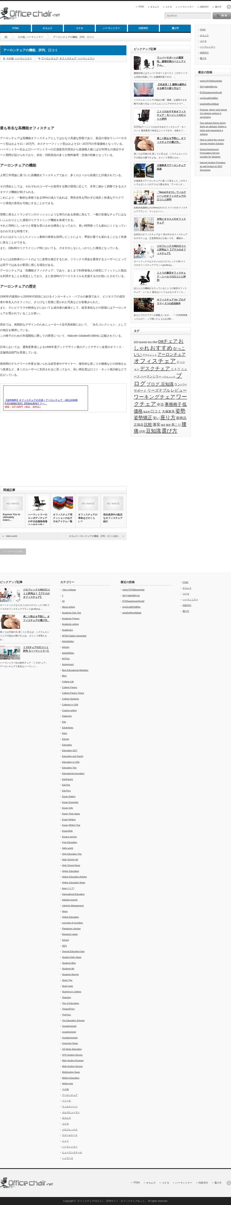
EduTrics (66, 790)
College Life (68, 681)
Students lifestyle (70, 974)
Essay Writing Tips (71, 825)
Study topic (67, 986)
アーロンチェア (49, 58)
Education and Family (72, 756)
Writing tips (67, 1083)
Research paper (70, 934)
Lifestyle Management (73, 905)
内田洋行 (204, 7)
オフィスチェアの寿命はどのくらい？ (87, 518)
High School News (71, 865)
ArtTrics (66, 658)
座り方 (168, 417)
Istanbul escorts (70, 900)
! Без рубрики (69, 589)
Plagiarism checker (71, 928)
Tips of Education (70, 1003)
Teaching (66, 997)
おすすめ (161, 348)
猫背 (163, 425)
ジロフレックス (70, 1129)
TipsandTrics (68, 1009)
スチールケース (70, 1135)
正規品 (138, 424)
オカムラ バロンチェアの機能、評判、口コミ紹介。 (96, 536)
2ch (136, 341)
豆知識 (153, 431)
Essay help (67, 808)
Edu (64, 722)
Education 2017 (69, 750)
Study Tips (67, 980)
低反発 (146, 412)
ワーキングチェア (154, 397)
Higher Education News (73, 882)
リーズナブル (158, 390)
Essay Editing (69, 796)
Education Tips (69, 767)
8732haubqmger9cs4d (211, 92)
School (65, 940)
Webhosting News (71, 1072)
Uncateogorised (70, 1037)
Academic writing (70, 624)
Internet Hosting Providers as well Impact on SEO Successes (212, 166)
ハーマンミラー (186, 7)
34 (63, 601)
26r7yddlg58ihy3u (208, 86)
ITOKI (141, 6)
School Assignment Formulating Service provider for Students (210, 153)
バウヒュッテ (168, 377)
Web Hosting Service (72, 1066)
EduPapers (67, 779)
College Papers (69, 687)
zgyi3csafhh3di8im (209, 98)
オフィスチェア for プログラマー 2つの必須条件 (171, 301)
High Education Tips (72, 854)
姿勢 (180, 411)
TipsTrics (66, 1014)
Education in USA (70, 762)
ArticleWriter (68, 653)
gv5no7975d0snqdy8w (211, 81)
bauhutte (143, 342)
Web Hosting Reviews (73, 1060)
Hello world (11, 536)
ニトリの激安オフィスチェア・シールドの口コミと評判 (171, 276)
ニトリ (175, 369)
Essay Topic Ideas (71, 813)
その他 (21, 37)
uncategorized (69, 1032)
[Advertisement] (63, 94)
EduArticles (67, 727)
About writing (68, 607)
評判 (142, 431)
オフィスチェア (67, 58)
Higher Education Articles (74, 877)
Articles (65, 647)
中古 (160, 405)
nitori (155, 341)
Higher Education (70, 871)
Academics (67, 630)
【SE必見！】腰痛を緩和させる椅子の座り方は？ (172, 86)
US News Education (72, 1049)
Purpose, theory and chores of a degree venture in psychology (213, 113)
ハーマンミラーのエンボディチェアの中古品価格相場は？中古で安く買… (37, 521)
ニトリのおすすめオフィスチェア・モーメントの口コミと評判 (171, 115)
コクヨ (168, 7)
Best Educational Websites (75, 670)
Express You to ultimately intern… (11, 517)
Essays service (69, 836)
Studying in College (71, 991)
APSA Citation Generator (74, 636)
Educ (64, 733)
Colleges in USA (70, 704)
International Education (73, 894)
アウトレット (149, 354)
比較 (148, 424)
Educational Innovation (73, 773)
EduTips (66, 785)
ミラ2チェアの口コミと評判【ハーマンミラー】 (36, 649)
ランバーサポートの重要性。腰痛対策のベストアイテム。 (171, 61)
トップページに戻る (13, 551)
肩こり (176, 424)
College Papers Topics (73, 693)
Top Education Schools (73, 1020)
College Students (70, 699)
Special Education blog (73, 951)
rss (229, 7)
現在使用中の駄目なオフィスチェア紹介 (113, 518)
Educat (65, 739)
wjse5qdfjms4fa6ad (209, 104)
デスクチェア (155, 368)
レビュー (179, 390)
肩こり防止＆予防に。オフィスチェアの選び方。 (171, 140)
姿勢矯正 (143, 417)
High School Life (70, 859)
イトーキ (66, 1101)
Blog (64, 676)
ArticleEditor (68, 641)
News (65, 911)
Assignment (68, 664)
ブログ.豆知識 (160, 384)
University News (70, 1043)
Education (67, 745)
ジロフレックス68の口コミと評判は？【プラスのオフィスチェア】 (171, 250)
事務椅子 (173, 404)
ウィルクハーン (70, 1106)
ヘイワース (67, 1158)
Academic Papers (70, 618)
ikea (150, 342)
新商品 (181, 418)
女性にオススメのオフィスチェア (171, 221)
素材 (168, 425)
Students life (68, 968)
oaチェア (168, 341)
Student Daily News (71, 957)
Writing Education (70, 1078)
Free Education (69, 842)
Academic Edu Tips (71, 613)
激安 (156, 424)
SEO (64, 946)
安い (156, 418)
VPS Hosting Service (72, 1055)
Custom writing (69, 710)
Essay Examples (70, 802)
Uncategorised (69, 1026)
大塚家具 (168, 411)
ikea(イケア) (68, 888)
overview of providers (72, 923)
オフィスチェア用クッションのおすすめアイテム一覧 (62, 518)
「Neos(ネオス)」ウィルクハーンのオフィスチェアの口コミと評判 (171, 196)
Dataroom (67, 716)
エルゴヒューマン (71, 1112)
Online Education (70, 917)
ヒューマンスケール (72, 1152)
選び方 (218, 7)
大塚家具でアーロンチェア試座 (171, 167)
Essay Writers (69, 819)
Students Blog (69, 963)
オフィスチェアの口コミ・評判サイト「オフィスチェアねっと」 (112, 1201)
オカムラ (154, 7)
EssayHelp (67, 831)
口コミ (155, 411)
